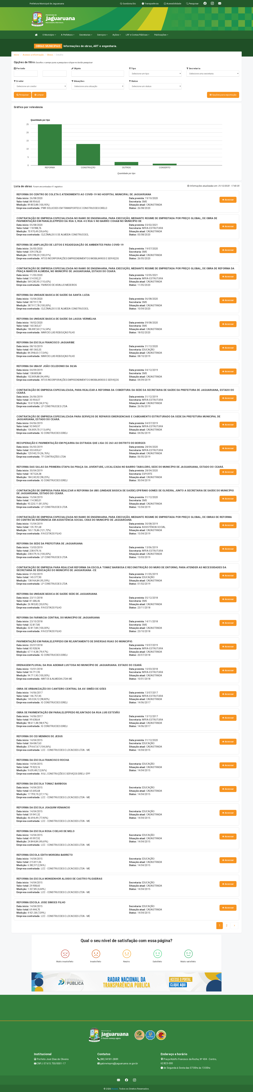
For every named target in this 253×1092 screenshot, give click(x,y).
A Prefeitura (67, 35)
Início (16, 55)
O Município (49, 35)
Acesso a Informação (33, 55)
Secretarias (85, 35)
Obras (50, 55)
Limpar (39, 95)
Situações (78, 81)
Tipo (132, 68)
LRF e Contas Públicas (137, 35)
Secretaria (193, 68)
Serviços (102, 35)
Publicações (161, 35)
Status (133, 81)
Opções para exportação (223, 95)
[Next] (227, 924)
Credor (19, 81)
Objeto (76, 68)
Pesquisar (22, 95)
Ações (116, 35)
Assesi (114, 1087)
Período (19, 68)
